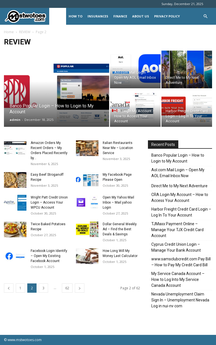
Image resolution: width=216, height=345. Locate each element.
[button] (205, 16)
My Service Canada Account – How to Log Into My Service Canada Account (177, 279)
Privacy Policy (167, 16)
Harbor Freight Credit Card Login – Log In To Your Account (181, 212)
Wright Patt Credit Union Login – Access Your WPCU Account (49, 202)
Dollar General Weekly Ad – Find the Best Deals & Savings (120, 229)
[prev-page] (9, 288)
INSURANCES (97, 16)
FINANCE (120, 16)
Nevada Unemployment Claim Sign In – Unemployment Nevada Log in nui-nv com (180, 300)
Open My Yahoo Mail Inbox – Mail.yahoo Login (118, 202)
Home (9, 32)
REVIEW (58, 16)
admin (15, 120)
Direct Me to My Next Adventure (179, 186)
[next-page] (79, 288)
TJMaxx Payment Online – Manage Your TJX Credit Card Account (177, 230)
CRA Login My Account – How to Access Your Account (179, 197)
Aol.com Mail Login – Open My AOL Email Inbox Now (177, 173)
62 (67, 288)
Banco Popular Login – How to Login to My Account (177, 158)
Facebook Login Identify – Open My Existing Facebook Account (49, 256)
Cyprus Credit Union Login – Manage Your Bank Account (176, 247)
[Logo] (26, 16)
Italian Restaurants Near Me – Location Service (118, 148)
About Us (140, 16)
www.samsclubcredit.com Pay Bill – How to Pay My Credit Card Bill (181, 262)
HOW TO (75, 16)
